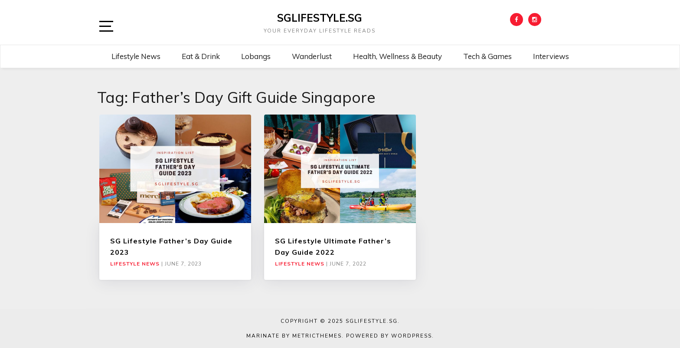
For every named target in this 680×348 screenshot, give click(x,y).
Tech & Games (487, 56)
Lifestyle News (135, 56)
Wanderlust (312, 56)
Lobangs (256, 56)
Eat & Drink (201, 56)
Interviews (551, 56)
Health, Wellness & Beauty (397, 56)
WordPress (411, 335)
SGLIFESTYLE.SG (319, 17)
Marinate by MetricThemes (294, 335)
